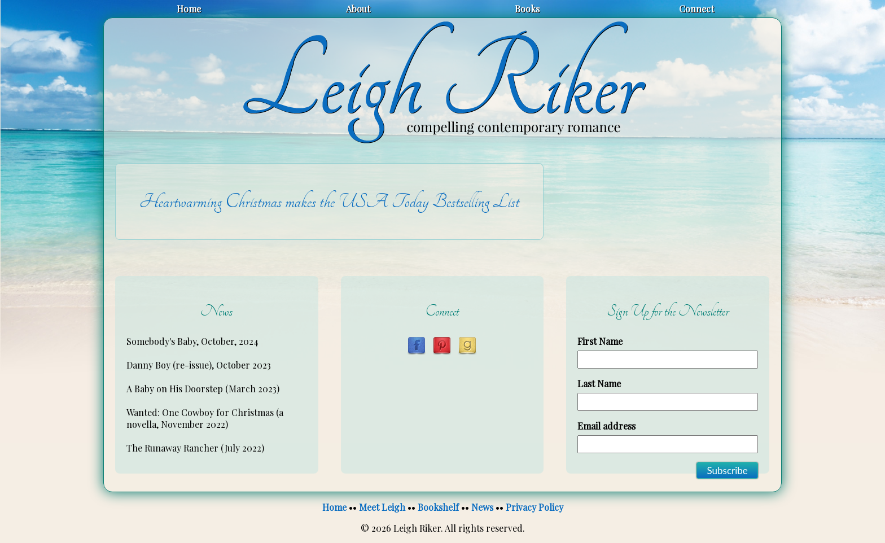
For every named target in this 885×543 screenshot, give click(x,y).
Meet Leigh (382, 507)
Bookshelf (438, 507)
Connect (696, 9)
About (358, 9)
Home (189, 9)
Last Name (599, 383)
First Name (600, 341)
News (482, 507)
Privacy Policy (534, 507)
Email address (606, 426)
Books (527, 9)
